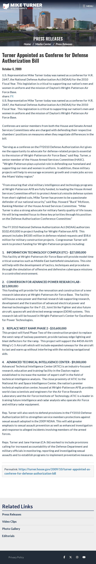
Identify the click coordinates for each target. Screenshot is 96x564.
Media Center (43, 44)
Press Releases (48, 38)
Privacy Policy (16, 557)
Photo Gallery (11, 528)
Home (27, 44)
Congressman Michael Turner (22, 6)
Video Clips (9, 521)
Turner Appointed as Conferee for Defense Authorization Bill (45, 57)
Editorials (8, 536)
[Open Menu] (88, 6)
